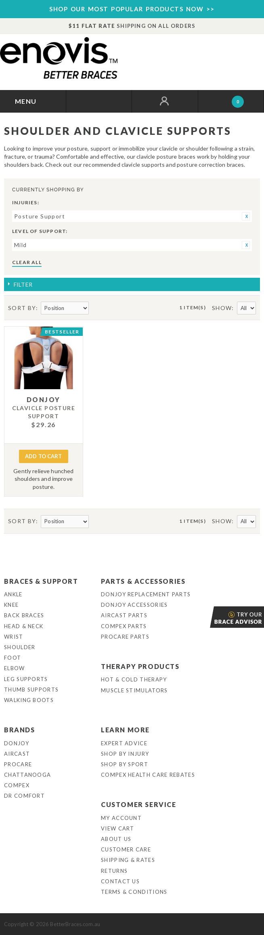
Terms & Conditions (134, 892)
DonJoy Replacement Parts (146, 594)
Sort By (22, 307)
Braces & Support (41, 581)
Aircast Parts (124, 615)
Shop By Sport (124, 764)
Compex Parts (124, 626)
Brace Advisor (210, 617)
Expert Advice (124, 743)
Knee (11, 605)
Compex (16, 785)
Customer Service (138, 804)
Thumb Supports (31, 689)
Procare (18, 764)
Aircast (17, 754)
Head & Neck (23, 626)
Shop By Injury (125, 754)
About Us (116, 839)
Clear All (27, 262)
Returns (114, 871)
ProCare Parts (125, 636)
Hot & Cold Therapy (134, 679)
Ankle (13, 594)
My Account (121, 818)
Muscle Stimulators (134, 690)
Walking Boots (29, 700)
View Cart (117, 828)
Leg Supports (26, 679)
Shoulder (19, 647)
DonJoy (16, 743)
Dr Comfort (24, 795)
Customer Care (126, 849)
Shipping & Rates (128, 860)
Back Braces (24, 615)
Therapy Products (140, 666)
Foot (12, 657)
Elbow (14, 668)
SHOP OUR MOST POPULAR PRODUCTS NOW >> (132, 9)
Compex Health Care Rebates (148, 774)
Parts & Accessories (143, 581)
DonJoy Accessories (134, 605)
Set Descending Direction (96, 308)
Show (222, 307)
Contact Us (120, 881)
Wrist (13, 636)
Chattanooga (27, 774)
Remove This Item (246, 216)
